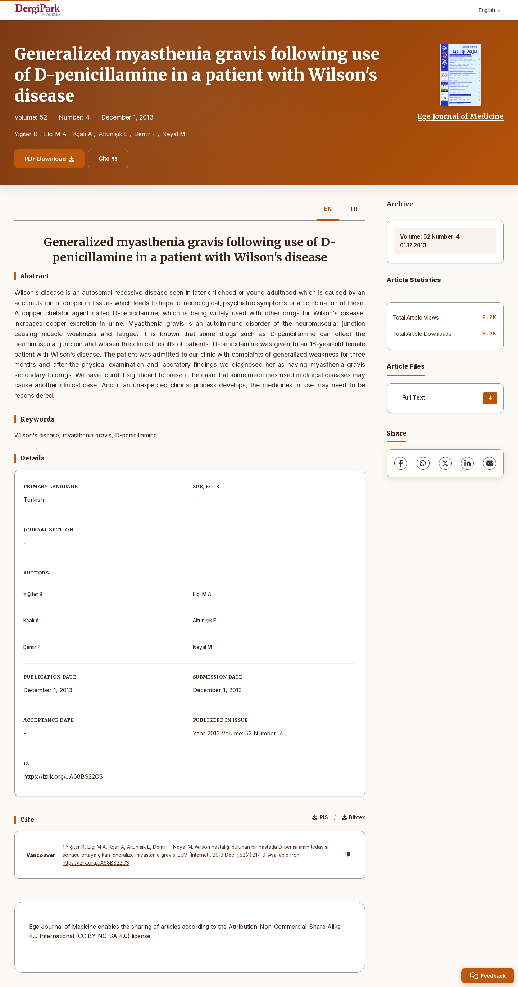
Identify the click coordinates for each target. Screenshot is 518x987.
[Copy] (347, 855)
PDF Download (49, 158)
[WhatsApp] (423, 463)
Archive (400, 204)
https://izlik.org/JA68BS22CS (63, 776)
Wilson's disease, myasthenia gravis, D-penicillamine (85, 435)
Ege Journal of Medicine (461, 116)
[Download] (490, 398)
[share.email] (489, 463)
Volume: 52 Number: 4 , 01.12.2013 (431, 241)
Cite (108, 159)
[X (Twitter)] (445, 463)
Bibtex (353, 817)
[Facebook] (400, 463)
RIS (320, 817)
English (489, 10)
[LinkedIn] (467, 463)
